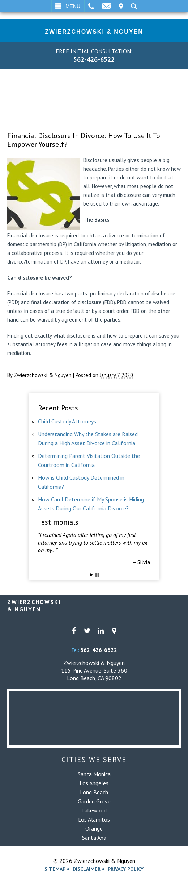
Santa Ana (94, 837)
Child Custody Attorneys (67, 421)
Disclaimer (87, 869)
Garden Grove (94, 801)
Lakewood (94, 810)
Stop (97, 575)
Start (91, 575)
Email (106, 6)
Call (91, 6)
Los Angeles (94, 783)
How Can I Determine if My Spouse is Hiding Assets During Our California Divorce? (91, 504)
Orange (94, 828)
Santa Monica (94, 774)
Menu (72, 6)
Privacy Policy (126, 869)
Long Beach (94, 792)
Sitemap (54, 869)
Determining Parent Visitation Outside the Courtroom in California (89, 460)
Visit (121, 6)
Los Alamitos (94, 819)
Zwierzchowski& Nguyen (34, 605)
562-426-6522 (94, 59)
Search (134, 6)
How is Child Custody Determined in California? (81, 482)
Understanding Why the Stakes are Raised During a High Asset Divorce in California (88, 438)
